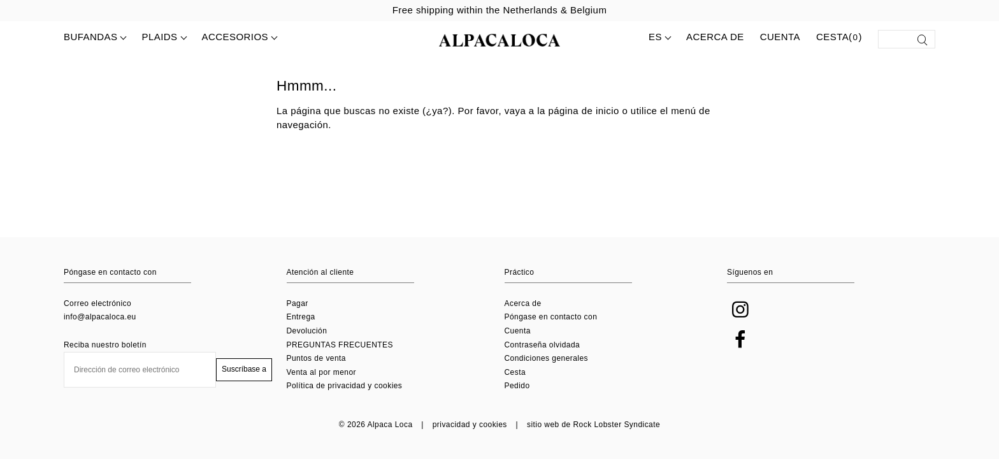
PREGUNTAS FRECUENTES (340, 344)
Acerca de (715, 36)
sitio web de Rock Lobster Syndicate (593, 424)
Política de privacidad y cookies (345, 385)
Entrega (301, 316)
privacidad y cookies (470, 424)
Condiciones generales (547, 358)
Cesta (515, 372)
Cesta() (839, 37)
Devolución (307, 330)
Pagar (297, 303)
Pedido (517, 385)
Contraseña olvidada (542, 344)
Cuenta (780, 36)
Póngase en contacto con (551, 316)
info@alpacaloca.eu (100, 316)
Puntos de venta (316, 358)
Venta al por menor (322, 372)
